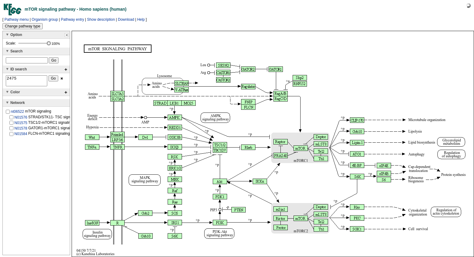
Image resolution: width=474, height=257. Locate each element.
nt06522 (17, 113)
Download (126, 19)
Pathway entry (72, 19)
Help (141, 19)
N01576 (20, 119)
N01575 (20, 125)
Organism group (45, 19)
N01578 (20, 130)
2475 (26, 81)
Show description (101, 19)
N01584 (20, 136)
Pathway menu (17, 19)
